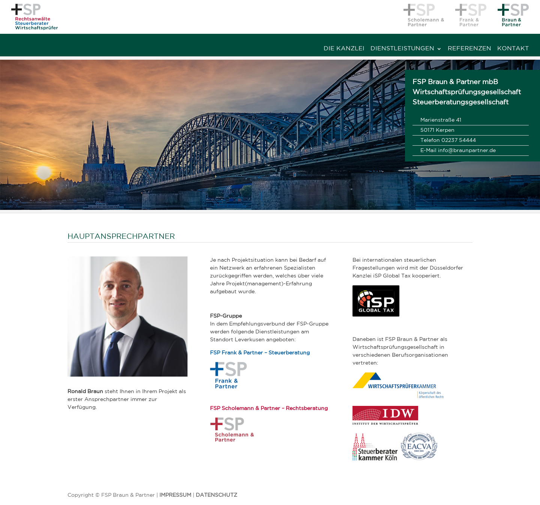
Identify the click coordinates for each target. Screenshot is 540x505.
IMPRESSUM (175, 495)
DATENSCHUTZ (216, 495)
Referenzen (469, 48)
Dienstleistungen (402, 48)
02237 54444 (458, 140)
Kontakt (513, 48)
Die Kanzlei (344, 48)
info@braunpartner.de (467, 150)
